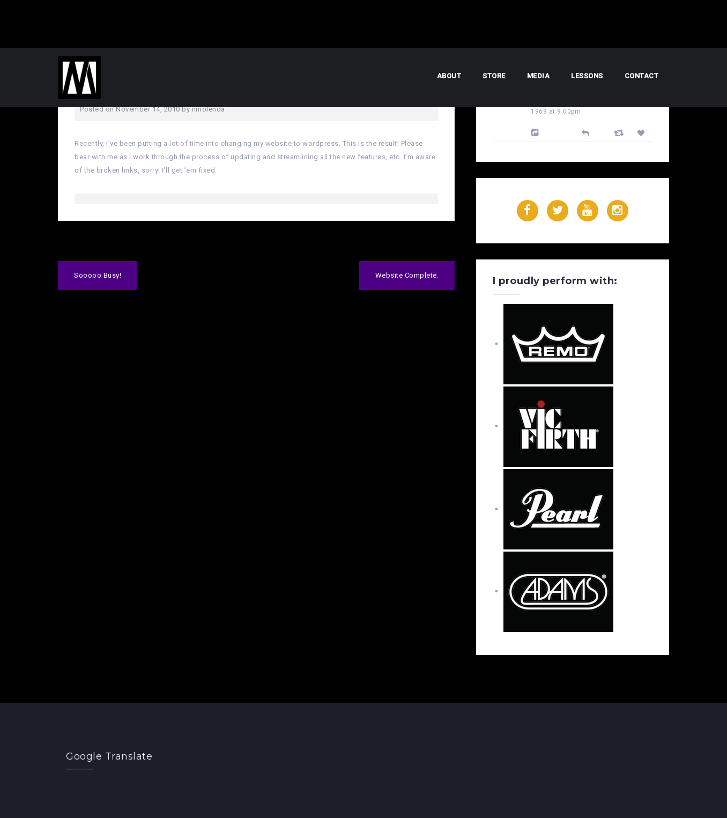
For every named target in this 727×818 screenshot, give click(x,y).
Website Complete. (407, 275)
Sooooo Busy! (97, 275)
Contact (642, 76)
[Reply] (586, 132)
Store (494, 76)
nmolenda (208, 109)
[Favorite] (642, 133)
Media (538, 76)
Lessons (587, 76)
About (449, 76)
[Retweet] (620, 133)
